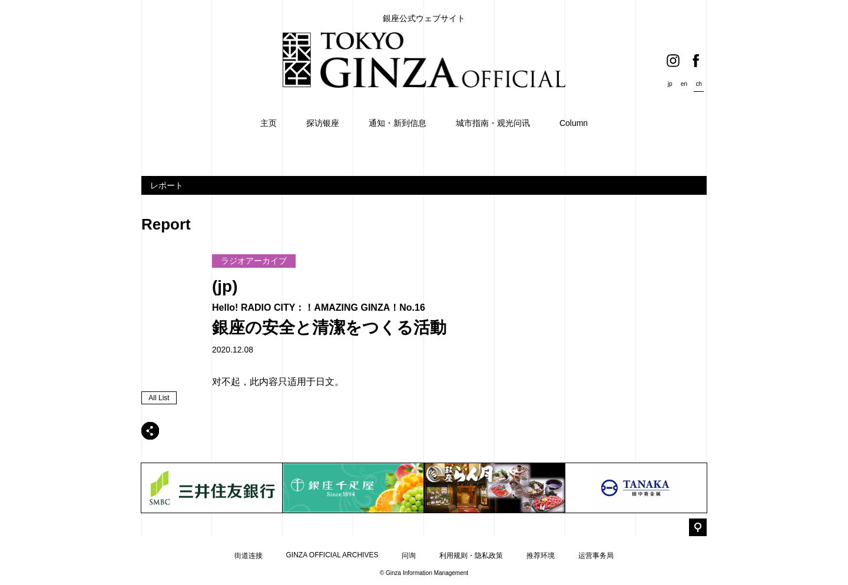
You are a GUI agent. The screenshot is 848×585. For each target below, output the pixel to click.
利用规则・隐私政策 (471, 555)
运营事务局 (596, 555)
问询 (409, 555)
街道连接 (248, 555)
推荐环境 (540, 555)
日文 (325, 382)
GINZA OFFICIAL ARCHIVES (332, 555)
